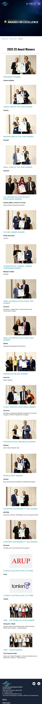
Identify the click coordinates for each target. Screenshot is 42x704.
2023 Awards (5, 38)
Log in (33, 4)
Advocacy (6, 703)
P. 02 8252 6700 (7, 692)
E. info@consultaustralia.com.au (12, 693)
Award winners (13, 38)
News (5, 700)
